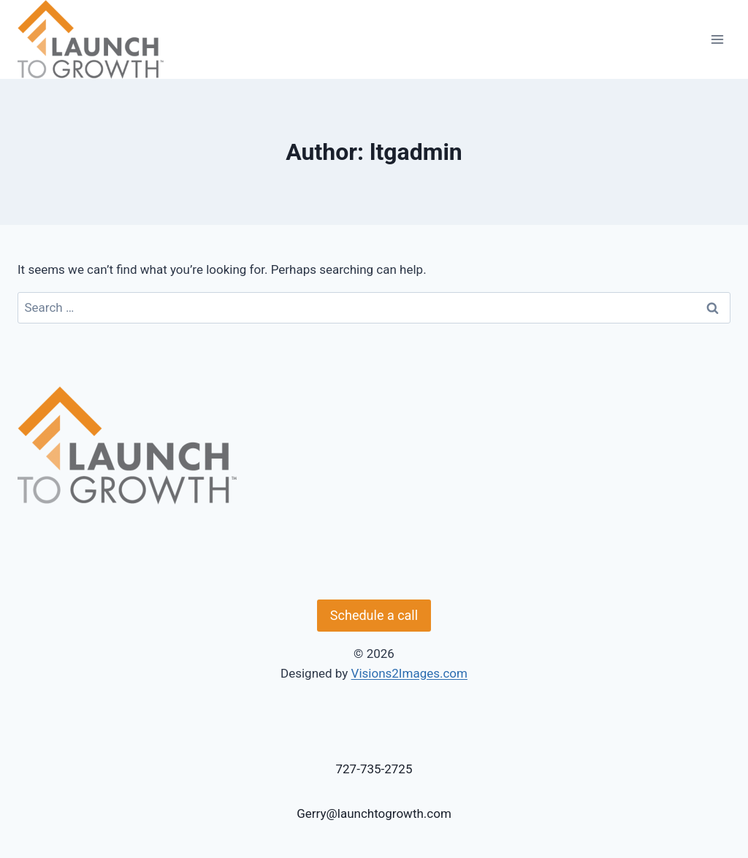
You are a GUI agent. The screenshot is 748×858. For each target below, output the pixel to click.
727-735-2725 (374, 769)
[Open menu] (716, 39)
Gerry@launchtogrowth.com (374, 813)
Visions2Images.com (409, 673)
